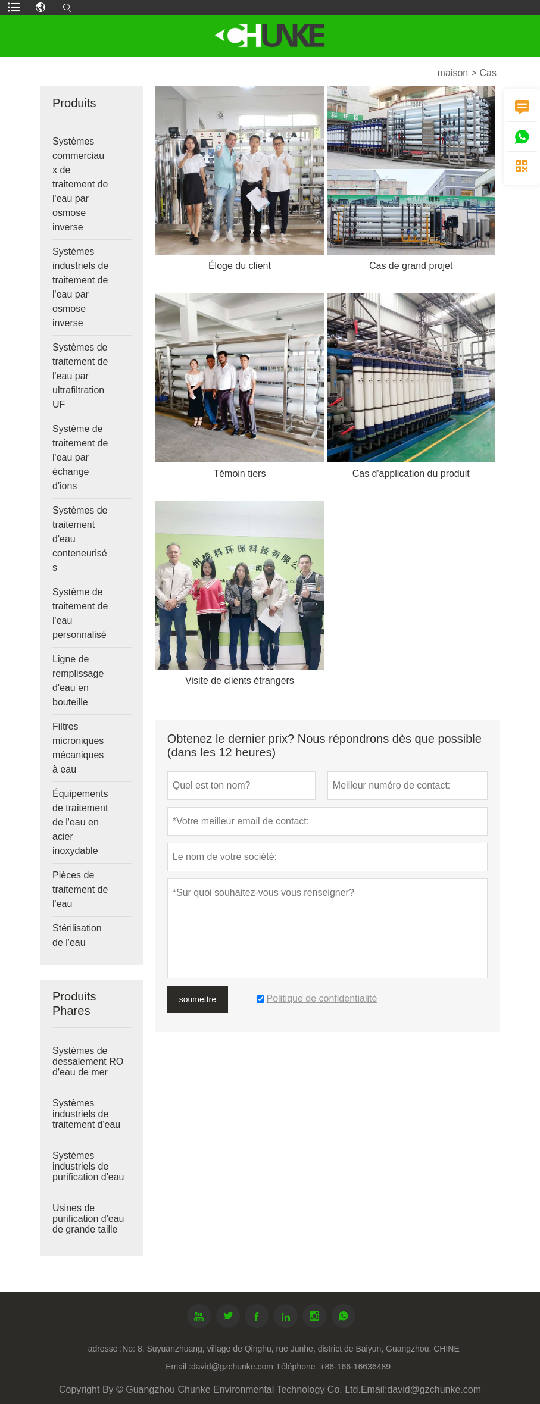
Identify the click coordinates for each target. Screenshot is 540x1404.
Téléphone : (298, 1366)
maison (453, 73)
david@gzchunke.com (232, 1366)
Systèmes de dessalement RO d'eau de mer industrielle (87, 1067)
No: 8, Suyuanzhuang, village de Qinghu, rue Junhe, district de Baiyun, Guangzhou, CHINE (291, 1348)
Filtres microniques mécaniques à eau (78, 747)
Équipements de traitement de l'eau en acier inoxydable (80, 822)
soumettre (197, 999)
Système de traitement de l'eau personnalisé (80, 613)
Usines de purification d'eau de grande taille (88, 1218)
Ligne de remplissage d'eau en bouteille (78, 680)
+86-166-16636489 (355, 1366)
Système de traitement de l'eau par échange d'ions (80, 457)
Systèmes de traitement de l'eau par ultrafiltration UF (80, 375)
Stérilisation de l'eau (77, 935)
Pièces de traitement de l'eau (80, 889)
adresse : (105, 1348)
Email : (178, 1366)
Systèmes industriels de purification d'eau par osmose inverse (88, 1176)
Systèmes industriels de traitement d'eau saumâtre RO (86, 1119)
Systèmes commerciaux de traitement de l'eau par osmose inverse (80, 184)
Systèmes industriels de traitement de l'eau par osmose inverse (80, 287)
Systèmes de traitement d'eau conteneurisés (79, 539)
